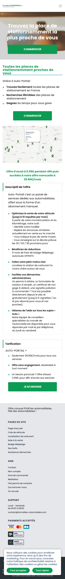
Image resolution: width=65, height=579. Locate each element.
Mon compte (14, 471)
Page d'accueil (15, 428)
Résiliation (13, 479)
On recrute (13, 491)
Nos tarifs (12, 448)
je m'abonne (32, 387)
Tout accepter (18, 570)
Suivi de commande (18, 475)
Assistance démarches (19, 452)
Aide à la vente (15, 440)
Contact (12, 467)
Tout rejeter (42, 570)
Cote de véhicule (16, 432)
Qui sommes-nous (17, 487)
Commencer (32, 49)
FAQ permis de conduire (20, 483)
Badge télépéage (16, 444)
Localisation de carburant (21, 436)
